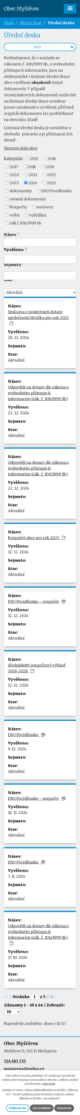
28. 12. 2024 (18, 337)
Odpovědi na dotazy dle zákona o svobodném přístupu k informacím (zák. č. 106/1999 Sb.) (38, 393)
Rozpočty (18, 206)
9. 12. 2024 (17, 748)
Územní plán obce (21, 148)
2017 (14, 166)
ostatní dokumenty (28, 198)
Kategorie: (13, 158)
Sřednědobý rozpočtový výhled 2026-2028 (36, 668)
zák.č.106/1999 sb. (26, 223)
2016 (52, 158)
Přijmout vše (17, 1108)
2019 (49, 166)
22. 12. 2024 (18, 412)
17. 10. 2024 (18, 957)
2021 (33, 174)
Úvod (8, 23)
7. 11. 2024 (16, 876)
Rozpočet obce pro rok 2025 (36, 537)
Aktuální (16, 360)
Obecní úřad (30, 23)
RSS (54, 47)
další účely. (49, 1083)
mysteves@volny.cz (24, 1068)
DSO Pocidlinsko (56, 190)
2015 (34, 158)
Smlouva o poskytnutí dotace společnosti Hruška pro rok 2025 (38, 317)
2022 (51, 174)
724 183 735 (15, 1061)
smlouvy (44, 206)
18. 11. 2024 (18, 812)
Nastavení (64, 1108)
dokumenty (21, 190)
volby (15, 214)
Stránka (21, 996)
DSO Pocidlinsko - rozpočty (36, 798)
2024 (32, 182)
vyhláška (37, 214)
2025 (51, 182)
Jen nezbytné (42, 1108)
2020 (14, 174)
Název (10, 234)
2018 (31, 166)
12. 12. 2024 (18, 551)
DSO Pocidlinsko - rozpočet (36, 601)
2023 (14, 182)
